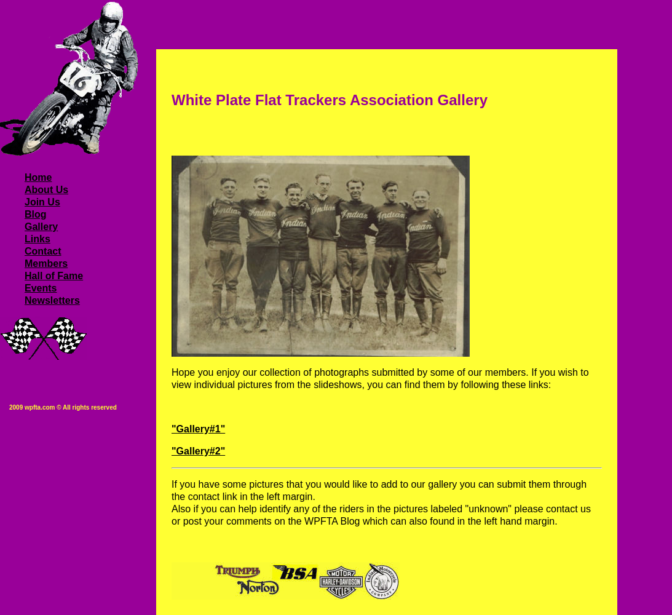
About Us (46, 189)
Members (46, 263)
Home (38, 177)
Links (37, 239)
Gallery (41, 226)
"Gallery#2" (198, 451)
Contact (43, 251)
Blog (36, 214)
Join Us (42, 202)
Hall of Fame (54, 276)
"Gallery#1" (198, 429)
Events (41, 288)
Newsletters (52, 300)
